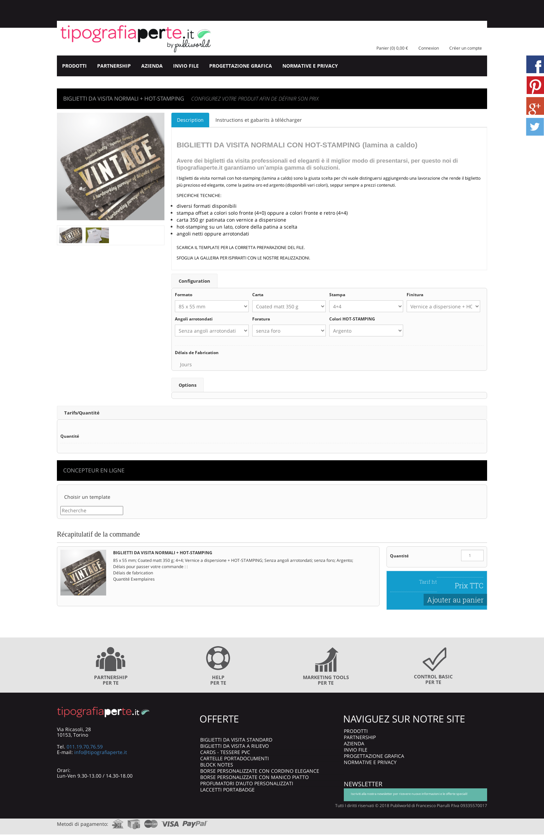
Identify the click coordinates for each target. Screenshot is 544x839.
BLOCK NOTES (216, 764)
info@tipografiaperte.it (100, 751)
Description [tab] (190, 120)
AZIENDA (152, 65)
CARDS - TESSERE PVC (225, 751)
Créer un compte (465, 48)
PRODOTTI (74, 65)
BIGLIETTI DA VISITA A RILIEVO (234, 745)
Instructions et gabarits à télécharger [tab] (258, 120)
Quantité (399, 555)
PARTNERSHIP (114, 65)
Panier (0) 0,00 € (392, 48)
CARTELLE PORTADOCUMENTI (234, 758)
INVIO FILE (186, 65)
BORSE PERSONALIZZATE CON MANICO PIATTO (254, 776)
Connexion (428, 48)
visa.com (170, 821)
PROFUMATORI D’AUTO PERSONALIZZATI (246, 783)
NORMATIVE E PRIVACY (310, 65)
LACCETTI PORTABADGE (227, 789)
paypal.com (195, 821)
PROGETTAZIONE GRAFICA (240, 65)
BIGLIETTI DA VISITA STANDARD (236, 739)
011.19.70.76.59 (85, 746)
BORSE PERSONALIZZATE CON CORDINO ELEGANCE (259, 770)
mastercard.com (151, 821)
